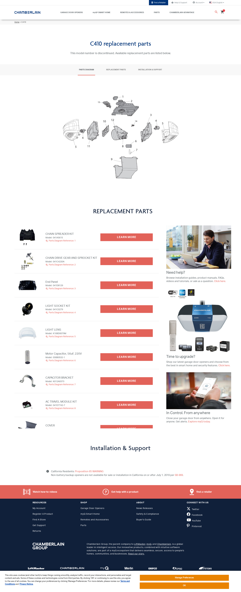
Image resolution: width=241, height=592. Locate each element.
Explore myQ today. (199, 421)
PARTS (157, 12)
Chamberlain (164, 544)
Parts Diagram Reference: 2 (60, 265)
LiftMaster (139, 544)
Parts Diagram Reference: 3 (60, 289)
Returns (37, 531)
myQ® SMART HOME (101, 12)
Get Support (39, 525)
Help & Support (179, 2)
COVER (50, 425)
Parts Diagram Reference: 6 (60, 361)
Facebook (195, 515)
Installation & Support (150, 70)
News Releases (144, 508)
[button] (217, 2)
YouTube (194, 521)
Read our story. (136, 554)
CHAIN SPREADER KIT (59, 234)
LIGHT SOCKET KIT (57, 306)
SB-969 (179, 475)
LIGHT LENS (53, 329)
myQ (148, 544)
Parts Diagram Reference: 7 (60, 384)
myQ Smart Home (90, 514)
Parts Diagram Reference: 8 (60, 408)
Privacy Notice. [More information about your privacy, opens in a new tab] (26, 584)
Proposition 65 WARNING (88, 471)
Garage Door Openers (92, 508)
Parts (83, 525)
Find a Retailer (158, 3)
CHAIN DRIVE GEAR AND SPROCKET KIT (71, 258)
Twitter (193, 509)
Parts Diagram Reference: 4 (60, 313)
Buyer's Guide (143, 520)
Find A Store (39, 520)
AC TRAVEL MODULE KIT (61, 401)
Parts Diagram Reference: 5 (60, 337)
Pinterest (194, 526)
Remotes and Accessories (95, 520)
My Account (39, 508)
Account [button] (198, 2)
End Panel (51, 282)
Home (16, 22)
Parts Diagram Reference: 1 (60, 241)
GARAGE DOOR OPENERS (71, 12)
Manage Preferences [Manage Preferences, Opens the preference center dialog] (184, 578)
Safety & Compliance (147, 514)
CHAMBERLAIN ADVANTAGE (182, 12)
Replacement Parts (116, 70)
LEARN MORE (126, 237)
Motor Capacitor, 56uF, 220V (63, 353)
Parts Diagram (86, 70)
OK (184, 586)
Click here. (220, 281)
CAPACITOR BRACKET (59, 377)
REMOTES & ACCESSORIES (132, 12)
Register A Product (43, 514)
